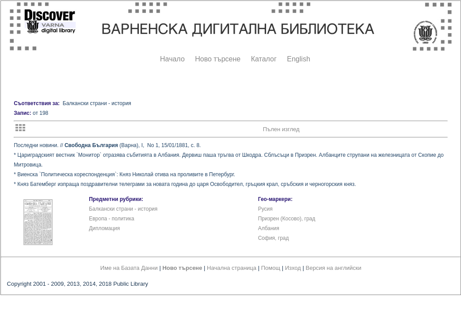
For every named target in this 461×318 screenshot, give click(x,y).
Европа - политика (111, 219)
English (298, 59)
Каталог (264, 59)
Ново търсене (217, 59)
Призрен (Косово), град (287, 219)
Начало (172, 59)
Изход (293, 268)
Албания (268, 228)
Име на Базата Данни (129, 268)
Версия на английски (334, 268)
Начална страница (231, 268)
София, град (273, 238)
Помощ (270, 268)
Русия (265, 209)
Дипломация (104, 228)
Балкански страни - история (123, 209)
